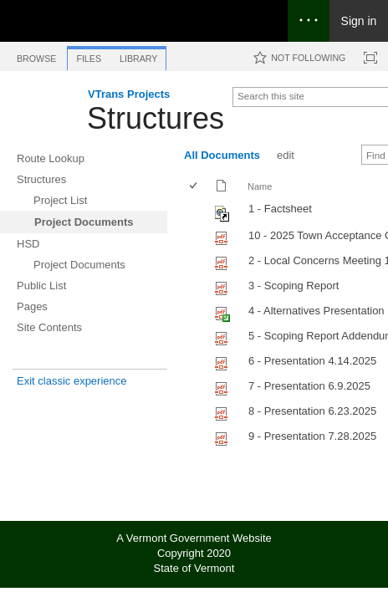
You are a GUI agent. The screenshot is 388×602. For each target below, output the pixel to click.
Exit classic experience (72, 381)
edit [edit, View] (285, 155)
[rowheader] (197, 211)
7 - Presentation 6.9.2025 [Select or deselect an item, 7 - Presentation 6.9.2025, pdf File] (309, 386)
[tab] (36, 55)
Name (260, 186)
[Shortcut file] (223, 218)
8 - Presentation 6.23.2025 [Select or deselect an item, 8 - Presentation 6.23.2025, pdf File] (312, 411)
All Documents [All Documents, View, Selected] (222, 155)
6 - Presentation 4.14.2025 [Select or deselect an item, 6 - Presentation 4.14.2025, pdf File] (312, 361)
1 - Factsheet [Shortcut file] (280, 208)
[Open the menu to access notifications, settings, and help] (308, 21)
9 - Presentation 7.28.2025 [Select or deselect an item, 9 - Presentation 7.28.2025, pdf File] (312, 436)
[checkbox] (194, 186)
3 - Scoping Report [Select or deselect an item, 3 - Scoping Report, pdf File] (293, 285)
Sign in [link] (359, 21)
